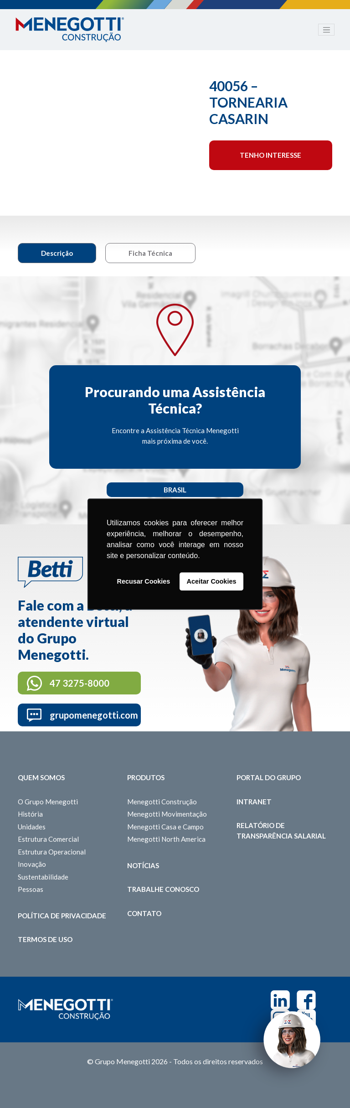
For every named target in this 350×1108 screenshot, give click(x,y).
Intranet (254, 801)
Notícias (143, 865)
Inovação (32, 864)
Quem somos (41, 777)
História (30, 814)
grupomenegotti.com (94, 714)
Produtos (146, 777)
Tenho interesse (270, 155)
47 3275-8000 (79, 683)
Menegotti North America (166, 839)
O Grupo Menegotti (48, 801)
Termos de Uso (45, 939)
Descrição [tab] (57, 253)
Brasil (175, 490)
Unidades (32, 827)
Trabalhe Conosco (163, 889)
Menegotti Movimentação (167, 814)
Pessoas (30, 889)
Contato (144, 913)
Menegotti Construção (162, 801)
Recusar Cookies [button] (143, 581)
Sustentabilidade (43, 877)
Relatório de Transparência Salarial (281, 830)
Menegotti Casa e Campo (165, 827)
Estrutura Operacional (52, 852)
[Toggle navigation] (326, 30)
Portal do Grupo (269, 777)
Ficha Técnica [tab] (150, 253)
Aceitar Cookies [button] (212, 581)
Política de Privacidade (62, 915)
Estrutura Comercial (48, 839)
